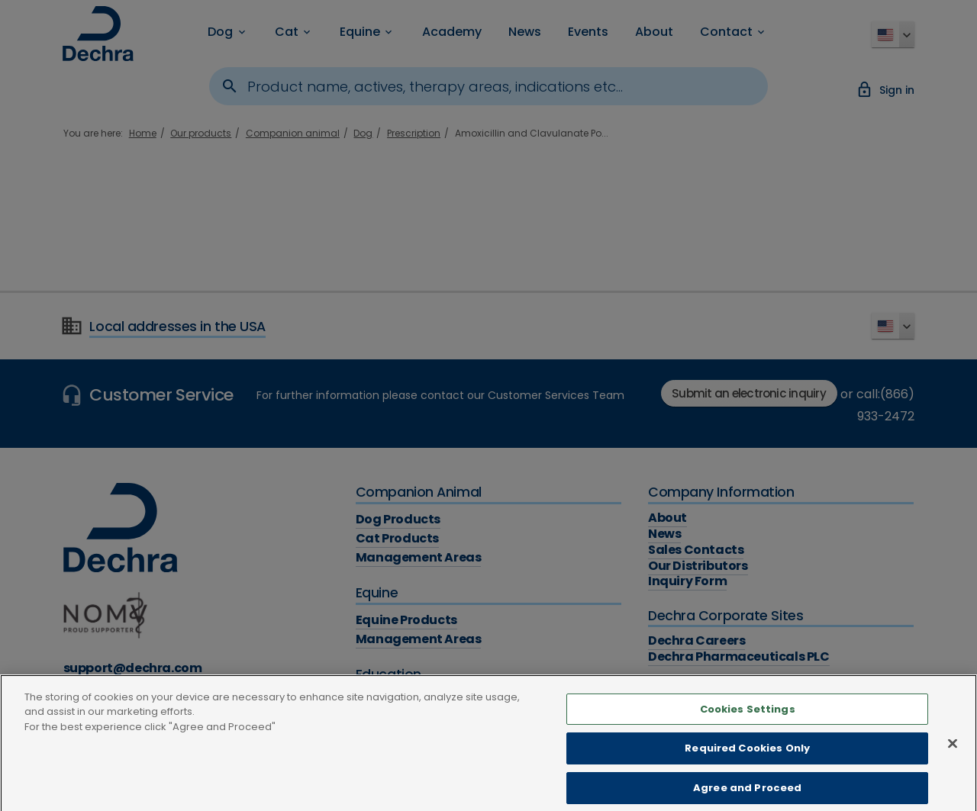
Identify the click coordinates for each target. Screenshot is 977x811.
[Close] (952, 752)
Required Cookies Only (747, 756)
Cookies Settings (747, 717)
